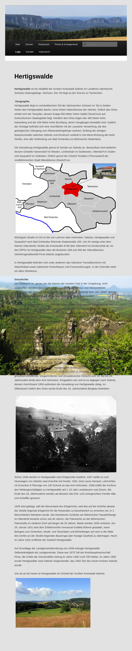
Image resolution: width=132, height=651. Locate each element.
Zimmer (29, 44)
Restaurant (44, 44)
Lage (17, 51)
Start (17, 44)
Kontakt (30, 51)
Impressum (44, 51)
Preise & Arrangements (66, 44)
